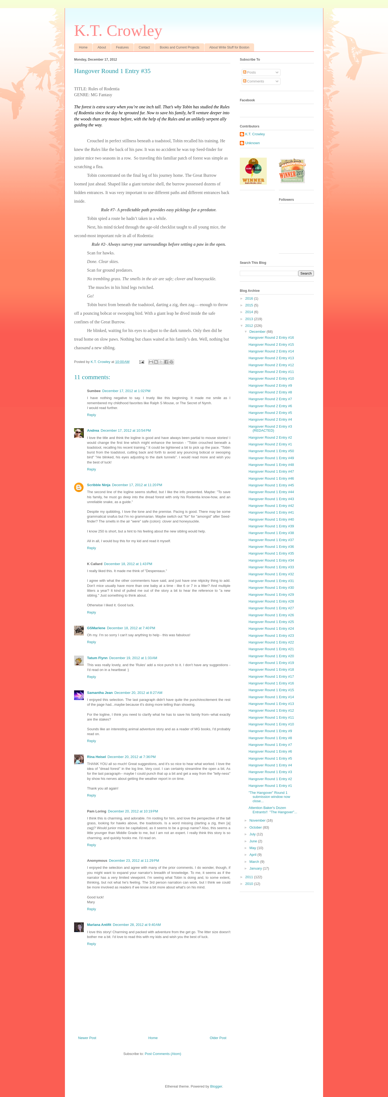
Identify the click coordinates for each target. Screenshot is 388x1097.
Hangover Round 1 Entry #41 (271, 512)
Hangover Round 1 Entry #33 (271, 567)
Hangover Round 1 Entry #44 (271, 492)
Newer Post (87, 1038)
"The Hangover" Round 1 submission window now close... (269, 797)
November (258, 820)
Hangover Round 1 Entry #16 (271, 683)
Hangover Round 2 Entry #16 (271, 337)
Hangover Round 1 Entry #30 (271, 588)
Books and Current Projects (179, 47)
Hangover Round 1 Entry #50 (271, 451)
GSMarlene (96, 628)
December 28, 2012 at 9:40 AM (137, 925)
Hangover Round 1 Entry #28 (271, 601)
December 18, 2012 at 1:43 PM (128, 564)
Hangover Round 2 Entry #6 (270, 406)
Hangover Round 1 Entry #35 (271, 553)
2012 (249, 326)
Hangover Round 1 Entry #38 (271, 533)
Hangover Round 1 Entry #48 (271, 465)
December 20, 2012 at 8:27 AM (138, 693)
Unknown (252, 143)
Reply (91, 415)
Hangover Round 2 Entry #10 (271, 378)
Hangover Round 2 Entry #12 (271, 365)
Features (122, 47)
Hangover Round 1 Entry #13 (271, 704)
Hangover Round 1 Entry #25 (271, 622)
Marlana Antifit (99, 925)
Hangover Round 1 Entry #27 (271, 608)
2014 (249, 312)
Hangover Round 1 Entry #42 (271, 506)
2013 (249, 319)
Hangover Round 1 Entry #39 (271, 526)
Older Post (218, 1038)
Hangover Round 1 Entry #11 (271, 717)
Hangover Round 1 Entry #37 (271, 540)
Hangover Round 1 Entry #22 (271, 642)
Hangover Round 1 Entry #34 (271, 560)
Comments (253, 81)
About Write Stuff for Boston (229, 47)
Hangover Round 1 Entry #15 (271, 690)
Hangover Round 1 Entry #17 (271, 676)
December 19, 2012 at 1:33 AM (133, 658)
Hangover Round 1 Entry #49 (271, 458)
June (254, 841)
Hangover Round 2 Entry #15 (271, 344)
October (256, 827)
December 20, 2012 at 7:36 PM (132, 757)
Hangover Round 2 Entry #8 (270, 392)
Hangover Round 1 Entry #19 (271, 663)
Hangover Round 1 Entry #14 (271, 697)
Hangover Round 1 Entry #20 (271, 656)
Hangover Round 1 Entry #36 (271, 547)
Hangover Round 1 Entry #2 (270, 779)
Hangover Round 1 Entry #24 (271, 629)
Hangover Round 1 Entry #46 (271, 478)
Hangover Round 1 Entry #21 (271, 649)
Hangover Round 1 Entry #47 (271, 471)
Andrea (93, 430)
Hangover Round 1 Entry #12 (271, 710)
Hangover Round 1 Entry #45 (271, 485)
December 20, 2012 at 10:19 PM (133, 811)
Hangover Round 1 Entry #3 (270, 772)
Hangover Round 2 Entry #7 (270, 399)
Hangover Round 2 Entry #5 (270, 413)
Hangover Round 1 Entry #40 (271, 519)
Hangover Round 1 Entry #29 (271, 595)
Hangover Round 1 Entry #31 (271, 581)
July (253, 834)
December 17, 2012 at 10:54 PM (126, 430)
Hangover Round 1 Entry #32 (271, 574)
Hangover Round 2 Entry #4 (270, 419)
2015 (249, 305)
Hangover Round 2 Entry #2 (270, 437)
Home (83, 47)
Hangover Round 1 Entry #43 (271, 499)
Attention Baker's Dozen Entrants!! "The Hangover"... (272, 810)
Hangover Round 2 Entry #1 (270, 444)
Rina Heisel (96, 757)
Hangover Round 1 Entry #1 (270, 786)
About (102, 47)
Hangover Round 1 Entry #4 (270, 765)
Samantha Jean (100, 693)
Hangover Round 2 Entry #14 (271, 351)
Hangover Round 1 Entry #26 (271, 615)
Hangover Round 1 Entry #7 (270, 745)
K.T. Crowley (118, 30)
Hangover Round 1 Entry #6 (270, 751)
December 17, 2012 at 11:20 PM (137, 485)
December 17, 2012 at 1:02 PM (126, 391)
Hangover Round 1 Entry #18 (271, 669)
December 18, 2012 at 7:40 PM (131, 628)
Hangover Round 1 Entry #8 (270, 738)
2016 (249, 298)
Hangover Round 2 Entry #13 (271, 358)
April (254, 855)
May (253, 848)
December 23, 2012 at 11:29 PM (134, 861)
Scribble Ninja (98, 485)
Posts (249, 72)
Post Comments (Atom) (163, 1054)
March (255, 862)
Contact (144, 47)
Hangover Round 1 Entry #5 (270, 758)
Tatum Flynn (97, 658)
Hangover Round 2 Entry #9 (270, 385)
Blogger (216, 1086)
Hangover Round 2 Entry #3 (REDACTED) (270, 428)
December (258, 332)
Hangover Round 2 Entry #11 (271, 372)
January (256, 868)
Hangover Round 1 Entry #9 (270, 731)
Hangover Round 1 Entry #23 (271, 636)
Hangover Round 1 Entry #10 (271, 724)
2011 (249, 877)
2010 (249, 884)
